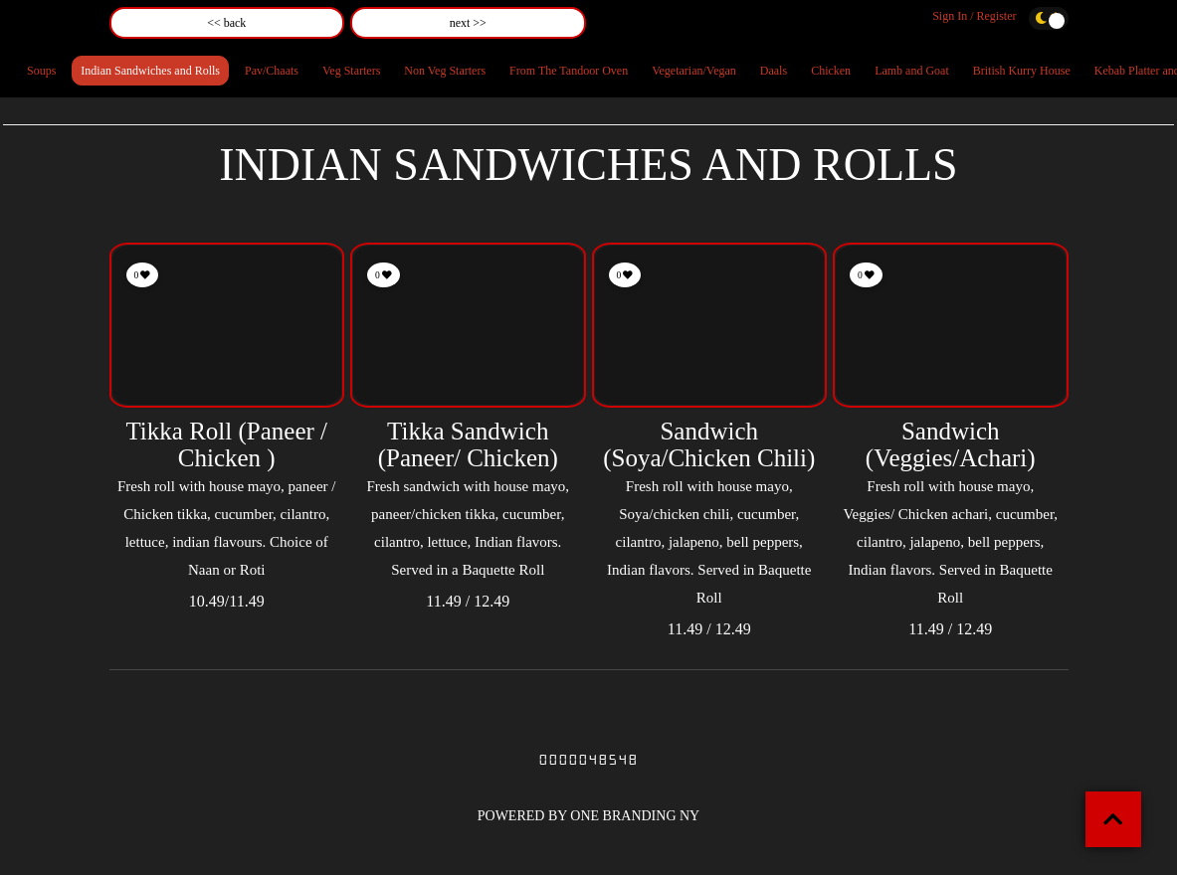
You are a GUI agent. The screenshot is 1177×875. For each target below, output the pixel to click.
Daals (773, 71)
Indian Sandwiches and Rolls (150, 71)
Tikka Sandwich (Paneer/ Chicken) (468, 445)
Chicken (831, 71)
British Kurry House (1022, 71)
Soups (41, 71)
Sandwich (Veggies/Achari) (951, 445)
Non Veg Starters (445, 71)
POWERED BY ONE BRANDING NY (588, 815)
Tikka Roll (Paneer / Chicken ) (226, 445)
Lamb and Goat (912, 71)
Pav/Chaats (271, 71)
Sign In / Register (974, 16)
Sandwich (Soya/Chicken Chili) (709, 445)
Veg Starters (351, 71)
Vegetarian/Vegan (694, 71)
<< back (226, 23)
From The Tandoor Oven (568, 71)
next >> (468, 23)
